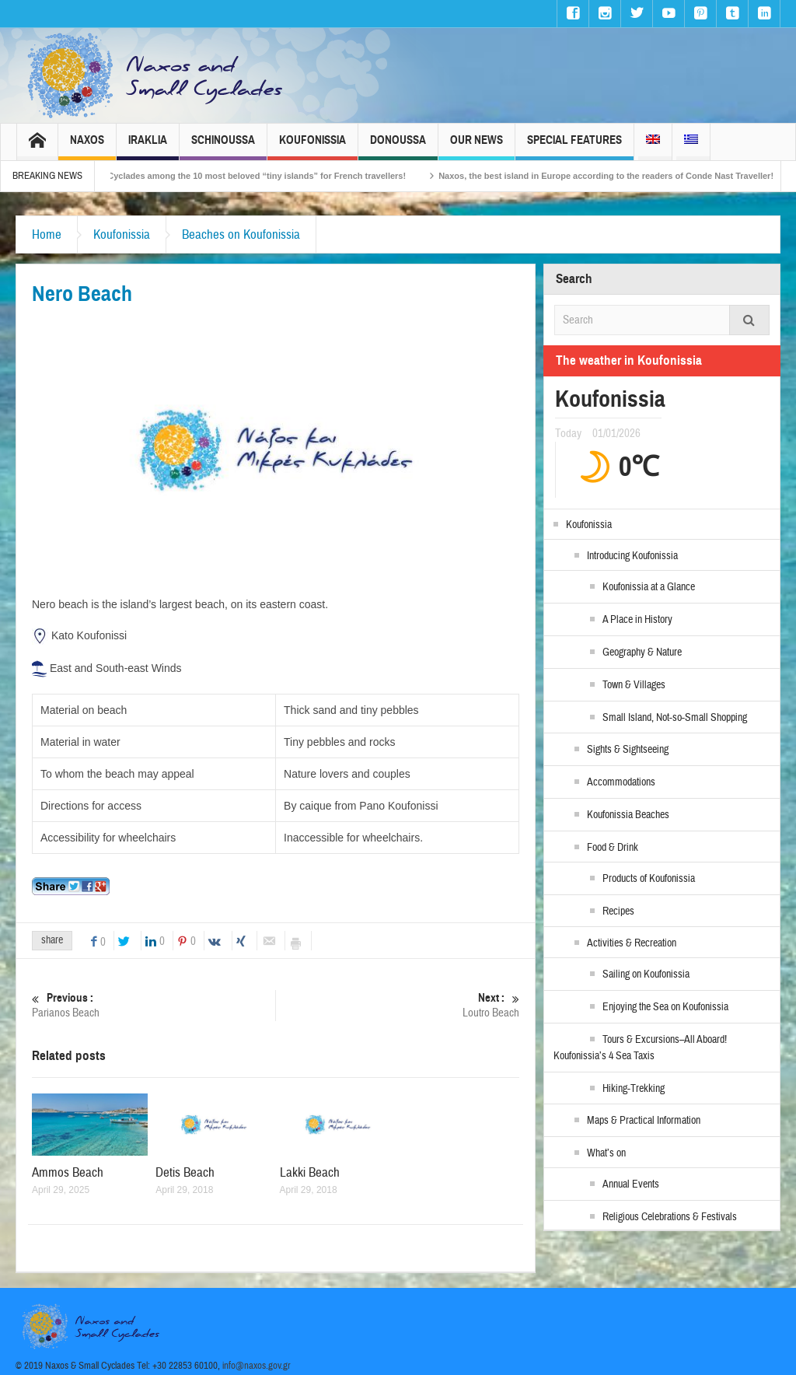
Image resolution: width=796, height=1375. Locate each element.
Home (46, 234)
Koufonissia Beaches (628, 815)
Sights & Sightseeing (628, 750)
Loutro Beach (397, 1005)
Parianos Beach (153, 1005)
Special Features (574, 146)
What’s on (606, 1153)
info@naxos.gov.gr (256, 1365)
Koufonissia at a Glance (648, 587)
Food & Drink (612, 848)
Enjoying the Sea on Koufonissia (665, 1007)
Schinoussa (223, 146)
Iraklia (148, 146)
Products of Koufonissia (648, 879)
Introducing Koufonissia (632, 556)
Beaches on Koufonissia (241, 234)
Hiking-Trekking (633, 1089)
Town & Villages (633, 685)
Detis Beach (185, 1172)
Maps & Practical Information (643, 1121)
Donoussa (398, 146)
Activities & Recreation (631, 943)
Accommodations (621, 782)
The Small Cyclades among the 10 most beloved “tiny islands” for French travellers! (253, 175)
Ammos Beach (67, 1172)
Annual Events (630, 1184)
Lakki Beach (310, 1172)
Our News (476, 146)
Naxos (87, 146)
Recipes (618, 911)
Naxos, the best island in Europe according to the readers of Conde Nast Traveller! (623, 175)
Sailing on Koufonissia (646, 974)
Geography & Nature (642, 653)
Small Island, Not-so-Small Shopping (674, 718)
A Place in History (637, 620)
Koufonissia (312, 146)
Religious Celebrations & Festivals (669, 1217)
